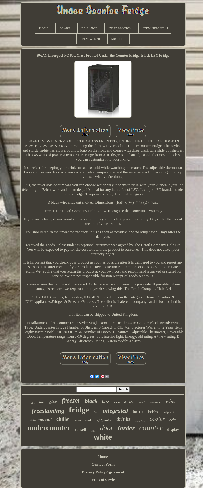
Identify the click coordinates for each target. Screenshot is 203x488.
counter (151, 427)
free (96, 412)
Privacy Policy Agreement (103, 472)
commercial (41, 419)
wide (93, 430)
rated (141, 402)
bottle (138, 411)
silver (78, 420)
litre (105, 401)
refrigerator (104, 420)
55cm (117, 402)
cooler (157, 419)
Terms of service (103, 480)
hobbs (153, 412)
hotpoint (168, 412)
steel (88, 420)
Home (103, 457)
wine (171, 401)
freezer (71, 400)
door (106, 428)
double (128, 402)
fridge (79, 409)
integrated (115, 410)
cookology (140, 421)
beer (42, 402)
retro (32, 403)
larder (126, 428)
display (173, 429)
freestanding (48, 410)
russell (80, 429)
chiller (63, 419)
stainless (155, 402)
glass (53, 402)
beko (172, 420)
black (91, 401)
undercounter (49, 428)
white (103, 437)
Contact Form (103, 464)
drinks (123, 419)
